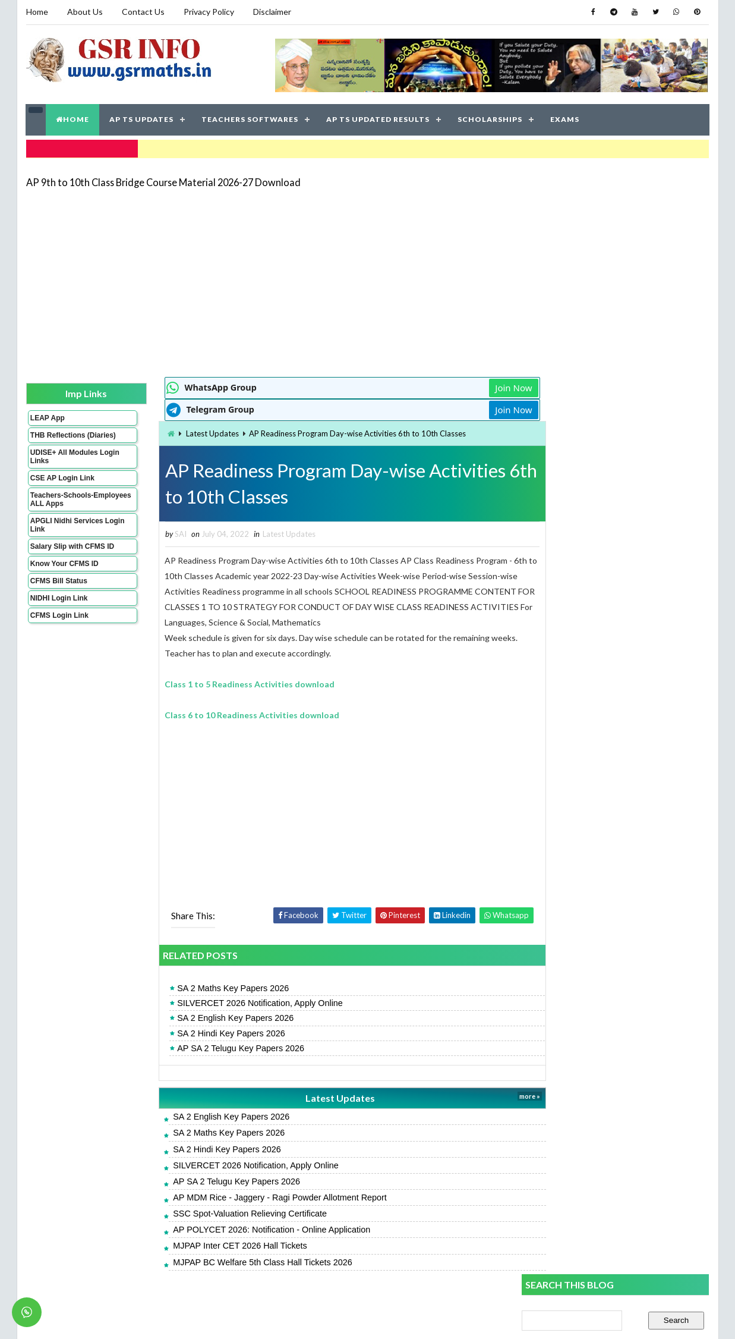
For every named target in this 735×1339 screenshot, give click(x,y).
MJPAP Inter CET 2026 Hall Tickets (217, 1245)
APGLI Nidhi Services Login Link (66, 532)
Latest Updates (189, 432)
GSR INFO (138, 1318)
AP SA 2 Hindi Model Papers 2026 (584, 774)
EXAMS (565, 118)
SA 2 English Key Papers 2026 (212, 1018)
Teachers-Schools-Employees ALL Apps (66, 506)
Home (37, 12)
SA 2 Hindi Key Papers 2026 (208, 1033)
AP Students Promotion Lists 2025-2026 (598, 906)
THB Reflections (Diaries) (58, 438)
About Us (85, 12)
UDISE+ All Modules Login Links (64, 463)
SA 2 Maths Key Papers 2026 (210, 988)
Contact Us (143, 12)
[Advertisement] (367, 280)
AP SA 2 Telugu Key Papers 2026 (218, 1047)
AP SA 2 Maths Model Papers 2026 (587, 801)
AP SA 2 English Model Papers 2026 (588, 827)
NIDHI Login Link (59, 605)
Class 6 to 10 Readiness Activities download (230, 715)
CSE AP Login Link (62, 485)
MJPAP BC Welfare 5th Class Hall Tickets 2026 (240, 1261)
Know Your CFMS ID (64, 571)
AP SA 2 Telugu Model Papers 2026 (588, 699)
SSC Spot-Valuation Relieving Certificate (227, 1213)
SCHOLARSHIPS (490, 118)
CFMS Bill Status (58, 588)
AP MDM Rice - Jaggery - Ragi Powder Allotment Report (257, 1197)
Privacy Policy (209, 12)
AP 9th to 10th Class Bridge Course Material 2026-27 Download (163, 181)
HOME (73, 118)
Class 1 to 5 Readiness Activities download (228, 684)
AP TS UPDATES (142, 118)
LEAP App (47, 417)
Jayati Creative (311, 1318)
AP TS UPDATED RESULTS (378, 118)
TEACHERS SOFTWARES (250, 118)
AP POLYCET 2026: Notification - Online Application (249, 1229)
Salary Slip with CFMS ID (72, 553)
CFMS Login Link (59, 622)
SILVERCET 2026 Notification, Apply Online (237, 1003)
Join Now (479, 386)
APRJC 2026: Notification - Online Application (607, 880)
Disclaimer (272, 12)
